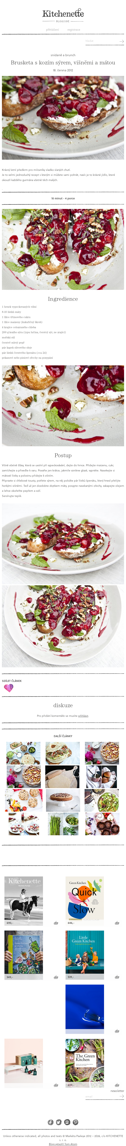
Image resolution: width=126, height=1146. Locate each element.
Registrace (73, 30)
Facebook (50, 1122)
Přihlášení (52, 30)
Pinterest (75, 1122)
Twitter (59, 1122)
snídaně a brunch (63, 55)
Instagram (67, 1122)
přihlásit (83, 716)
